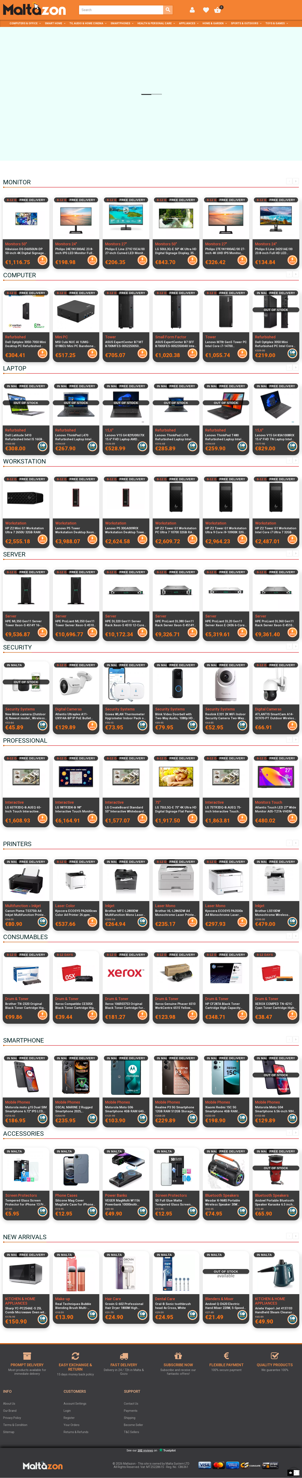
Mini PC (61, 337)
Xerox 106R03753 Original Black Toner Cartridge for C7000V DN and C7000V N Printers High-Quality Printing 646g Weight (124, 1006)
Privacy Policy (12, 1417)
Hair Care (113, 1299)
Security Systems (20, 709)
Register (69, 1417)
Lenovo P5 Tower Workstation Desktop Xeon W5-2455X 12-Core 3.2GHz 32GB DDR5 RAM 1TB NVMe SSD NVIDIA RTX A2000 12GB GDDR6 (76, 530)
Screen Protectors (21, 1195)
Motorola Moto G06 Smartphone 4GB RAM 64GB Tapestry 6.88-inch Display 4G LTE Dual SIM (125, 1109)
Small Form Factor (170, 337)
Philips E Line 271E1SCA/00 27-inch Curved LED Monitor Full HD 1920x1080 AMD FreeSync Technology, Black (125, 251)
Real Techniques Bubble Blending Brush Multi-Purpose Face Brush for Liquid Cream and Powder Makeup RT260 (74, 1306)
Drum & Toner (17, 999)
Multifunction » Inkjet (23, 906)
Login (67, 1410)
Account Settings (75, 1403)
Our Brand (9, 1410)
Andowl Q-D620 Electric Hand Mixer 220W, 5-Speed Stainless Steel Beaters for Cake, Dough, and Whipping (225, 1306)
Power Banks (116, 1195)
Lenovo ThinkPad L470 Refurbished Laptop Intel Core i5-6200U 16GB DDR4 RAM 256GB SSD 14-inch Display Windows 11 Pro (74, 437)
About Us (9, 1403)
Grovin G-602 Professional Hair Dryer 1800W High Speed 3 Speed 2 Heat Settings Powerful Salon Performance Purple (124, 1306)
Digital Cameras (68, 709)
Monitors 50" (16, 244)
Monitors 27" (116, 244)
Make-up (62, 1299)
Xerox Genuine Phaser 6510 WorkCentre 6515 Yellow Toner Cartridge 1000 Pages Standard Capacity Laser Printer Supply (175, 1006)
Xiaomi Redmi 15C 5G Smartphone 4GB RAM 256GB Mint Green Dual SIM (225, 1109)
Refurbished (15, 337)
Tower (110, 337)
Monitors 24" (66, 244)
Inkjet (110, 906)
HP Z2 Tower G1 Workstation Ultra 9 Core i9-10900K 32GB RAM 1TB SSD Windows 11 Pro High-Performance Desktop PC (226, 530)
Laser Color (65, 906)
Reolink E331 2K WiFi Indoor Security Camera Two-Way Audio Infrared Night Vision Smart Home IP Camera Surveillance (225, 716)
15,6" (109, 430)
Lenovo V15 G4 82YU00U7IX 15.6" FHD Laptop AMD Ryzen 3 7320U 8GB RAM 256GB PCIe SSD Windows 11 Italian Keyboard (125, 437)
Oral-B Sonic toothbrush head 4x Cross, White (173, 1306)
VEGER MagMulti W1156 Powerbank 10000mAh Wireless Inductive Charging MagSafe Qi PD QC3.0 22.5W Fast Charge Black (125, 1203)
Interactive (14, 802)
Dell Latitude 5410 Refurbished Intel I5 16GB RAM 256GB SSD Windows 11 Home (26, 437)
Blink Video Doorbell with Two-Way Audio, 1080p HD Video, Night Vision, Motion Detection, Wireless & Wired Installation (175, 716)
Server (10, 616)
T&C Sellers (131, 1432)
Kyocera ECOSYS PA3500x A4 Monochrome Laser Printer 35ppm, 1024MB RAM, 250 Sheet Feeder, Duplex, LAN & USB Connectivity (224, 913)
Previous (289, 181)
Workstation (15, 523)
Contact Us (131, 1403)
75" (158, 802)
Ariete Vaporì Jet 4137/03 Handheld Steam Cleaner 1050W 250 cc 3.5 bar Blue (274, 1310)
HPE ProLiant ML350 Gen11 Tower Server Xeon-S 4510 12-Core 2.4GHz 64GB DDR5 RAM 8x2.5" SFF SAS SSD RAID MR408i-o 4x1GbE (75, 623)
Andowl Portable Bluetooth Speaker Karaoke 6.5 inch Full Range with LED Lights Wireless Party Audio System (274, 1203)
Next (296, 181)
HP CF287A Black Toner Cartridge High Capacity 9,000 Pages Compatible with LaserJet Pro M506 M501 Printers (226, 1006)
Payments (130, 1410)
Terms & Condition (15, 1425)
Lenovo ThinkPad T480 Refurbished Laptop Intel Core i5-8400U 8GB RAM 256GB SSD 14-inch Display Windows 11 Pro (224, 437)
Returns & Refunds (76, 1432)
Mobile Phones (17, 1102)
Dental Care (165, 1299)
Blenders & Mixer (219, 1299)
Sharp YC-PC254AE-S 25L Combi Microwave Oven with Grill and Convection (25, 1310)
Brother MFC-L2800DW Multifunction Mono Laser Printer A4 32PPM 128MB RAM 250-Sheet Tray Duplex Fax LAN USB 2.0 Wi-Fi (125, 913)
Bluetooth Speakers (222, 1195)
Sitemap (8, 1432)
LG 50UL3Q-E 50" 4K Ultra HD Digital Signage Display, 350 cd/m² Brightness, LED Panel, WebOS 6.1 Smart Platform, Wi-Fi (175, 251)
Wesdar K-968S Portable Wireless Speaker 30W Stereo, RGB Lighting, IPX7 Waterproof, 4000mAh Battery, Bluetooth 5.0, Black (226, 1203)
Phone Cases (66, 1195)
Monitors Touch (268, 802)
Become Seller (133, 1425)
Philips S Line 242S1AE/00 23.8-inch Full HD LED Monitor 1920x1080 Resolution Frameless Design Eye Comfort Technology (273, 251)
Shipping (129, 1417)
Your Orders (71, 1425)
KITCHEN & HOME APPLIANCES (20, 1301)
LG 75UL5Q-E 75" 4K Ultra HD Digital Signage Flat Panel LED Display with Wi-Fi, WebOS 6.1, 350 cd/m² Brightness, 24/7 (175, 809)
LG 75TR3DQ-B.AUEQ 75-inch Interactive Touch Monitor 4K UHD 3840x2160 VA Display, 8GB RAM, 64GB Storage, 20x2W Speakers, (225, 809)
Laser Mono (165, 906)
